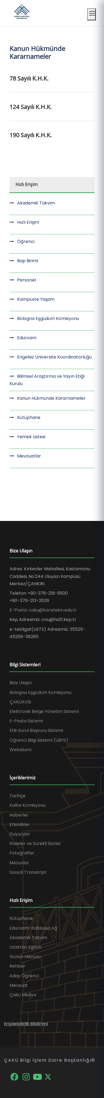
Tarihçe (18, 796)
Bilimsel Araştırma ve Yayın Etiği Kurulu (47, 380)
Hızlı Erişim (28, 222)
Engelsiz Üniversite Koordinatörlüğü (54, 357)
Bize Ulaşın (21, 683)
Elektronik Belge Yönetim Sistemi (44, 711)
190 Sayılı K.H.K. (31, 135)
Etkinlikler (20, 824)
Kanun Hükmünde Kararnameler (51, 398)
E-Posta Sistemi (26, 721)
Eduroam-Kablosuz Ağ (33, 928)
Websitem (20, 750)
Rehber (17, 966)
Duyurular (20, 834)
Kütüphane (28, 417)
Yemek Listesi (31, 437)
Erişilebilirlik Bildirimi (26, 1024)
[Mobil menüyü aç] (91, 14)
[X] (48, 1076)
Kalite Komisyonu (28, 805)
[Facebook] (15, 1076)
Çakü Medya (23, 995)
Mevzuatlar (29, 456)
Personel (26, 280)
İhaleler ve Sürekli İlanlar (35, 843)
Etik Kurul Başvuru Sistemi (36, 730)
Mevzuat (19, 985)
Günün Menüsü (25, 956)
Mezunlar (19, 863)
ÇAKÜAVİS (20, 702)
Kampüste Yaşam (36, 299)
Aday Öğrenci (24, 976)
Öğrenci (25, 241)
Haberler (19, 815)
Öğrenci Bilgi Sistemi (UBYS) (39, 740)
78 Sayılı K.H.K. (29, 78)
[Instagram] (26, 1076)
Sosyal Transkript (28, 872)
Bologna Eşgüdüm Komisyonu (48, 318)
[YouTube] (38, 1076)
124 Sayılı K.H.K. (31, 107)
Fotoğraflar (22, 853)
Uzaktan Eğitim (26, 947)
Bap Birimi (27, 261)
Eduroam (26, 338)
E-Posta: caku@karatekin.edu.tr (43, 610)
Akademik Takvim (36, 203)
